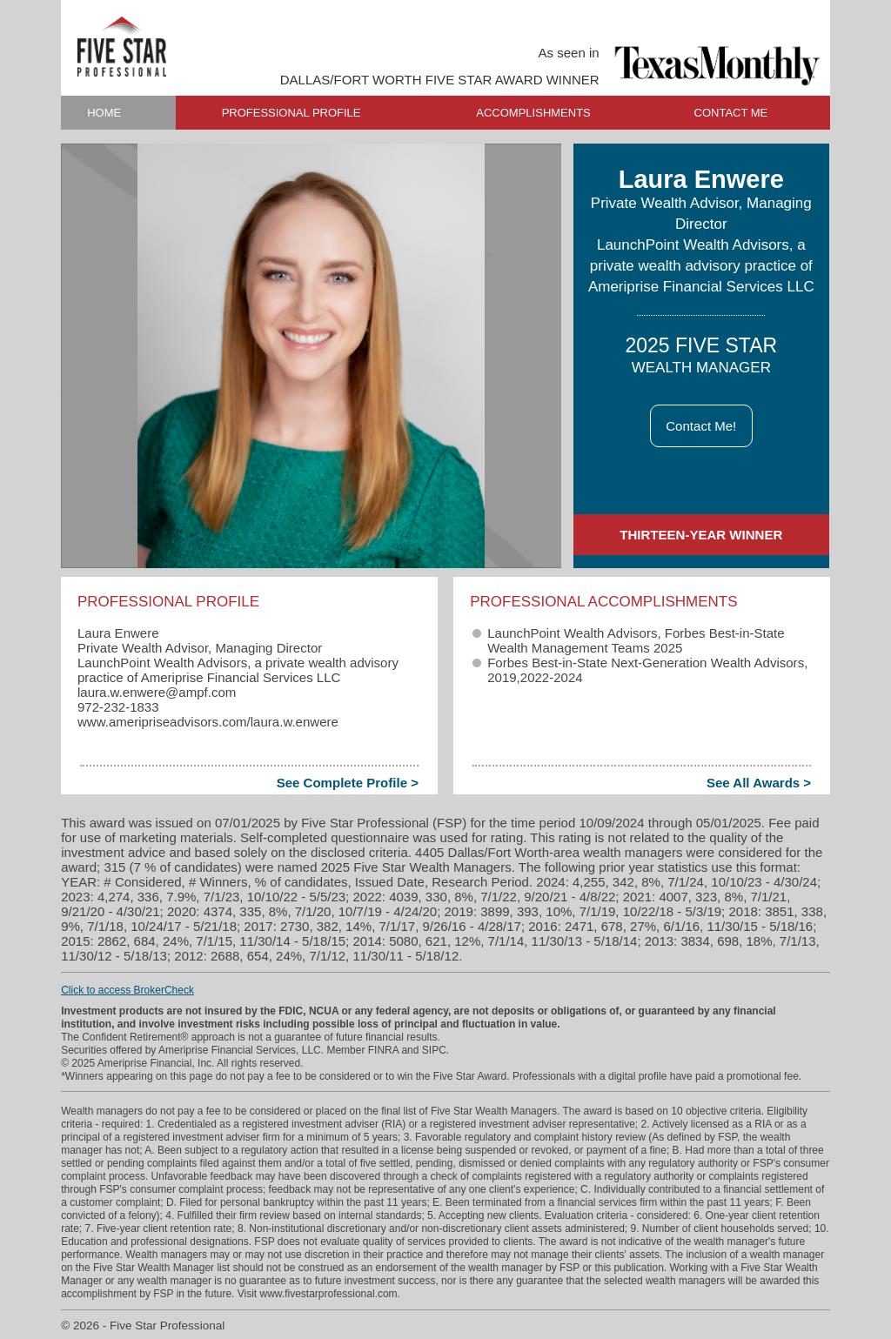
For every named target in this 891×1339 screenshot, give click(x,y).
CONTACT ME (731, 112)
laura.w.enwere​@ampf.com (156, 692)
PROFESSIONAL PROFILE (291, 112)
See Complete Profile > (348, 782)
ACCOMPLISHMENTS (533, 112)
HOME (104, 112)
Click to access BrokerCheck (127, 990)
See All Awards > (759, 782)
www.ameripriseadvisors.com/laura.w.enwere (207, 721)
